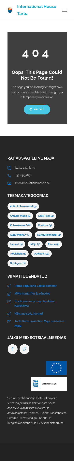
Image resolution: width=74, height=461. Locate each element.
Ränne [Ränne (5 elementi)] (53, 244)
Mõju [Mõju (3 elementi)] (35, 244)
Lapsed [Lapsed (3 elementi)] (16, 244)
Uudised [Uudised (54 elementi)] (41, 253)
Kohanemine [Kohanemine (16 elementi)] (20, 225)
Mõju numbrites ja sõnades (32, 293)
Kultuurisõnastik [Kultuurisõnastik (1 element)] (49, 234)
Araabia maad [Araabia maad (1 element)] (20, 215)
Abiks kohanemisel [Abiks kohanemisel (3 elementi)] (23, 206)
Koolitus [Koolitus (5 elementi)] (45, 225)
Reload (37, 109)
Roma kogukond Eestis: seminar (36, 285)
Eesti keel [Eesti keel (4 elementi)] (46, 215)
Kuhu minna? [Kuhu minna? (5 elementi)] (20, 234)
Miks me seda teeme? (29, 313)
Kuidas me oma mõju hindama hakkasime (35, 304)
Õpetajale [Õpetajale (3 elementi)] (18, 263)
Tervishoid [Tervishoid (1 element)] (18, 253)
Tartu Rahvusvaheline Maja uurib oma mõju (39, 323)
